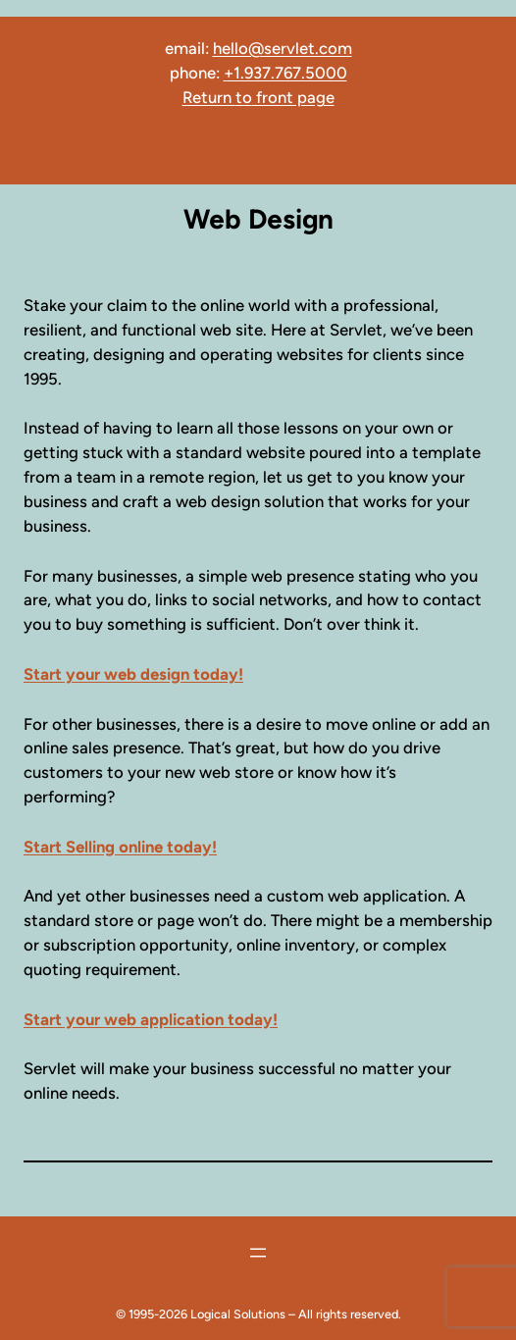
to (243, 97)
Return (208, 97)
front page (293, 97)
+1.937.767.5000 (285, 72)
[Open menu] (258, 1252)
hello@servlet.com (282, 48)
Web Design (258, 219)
